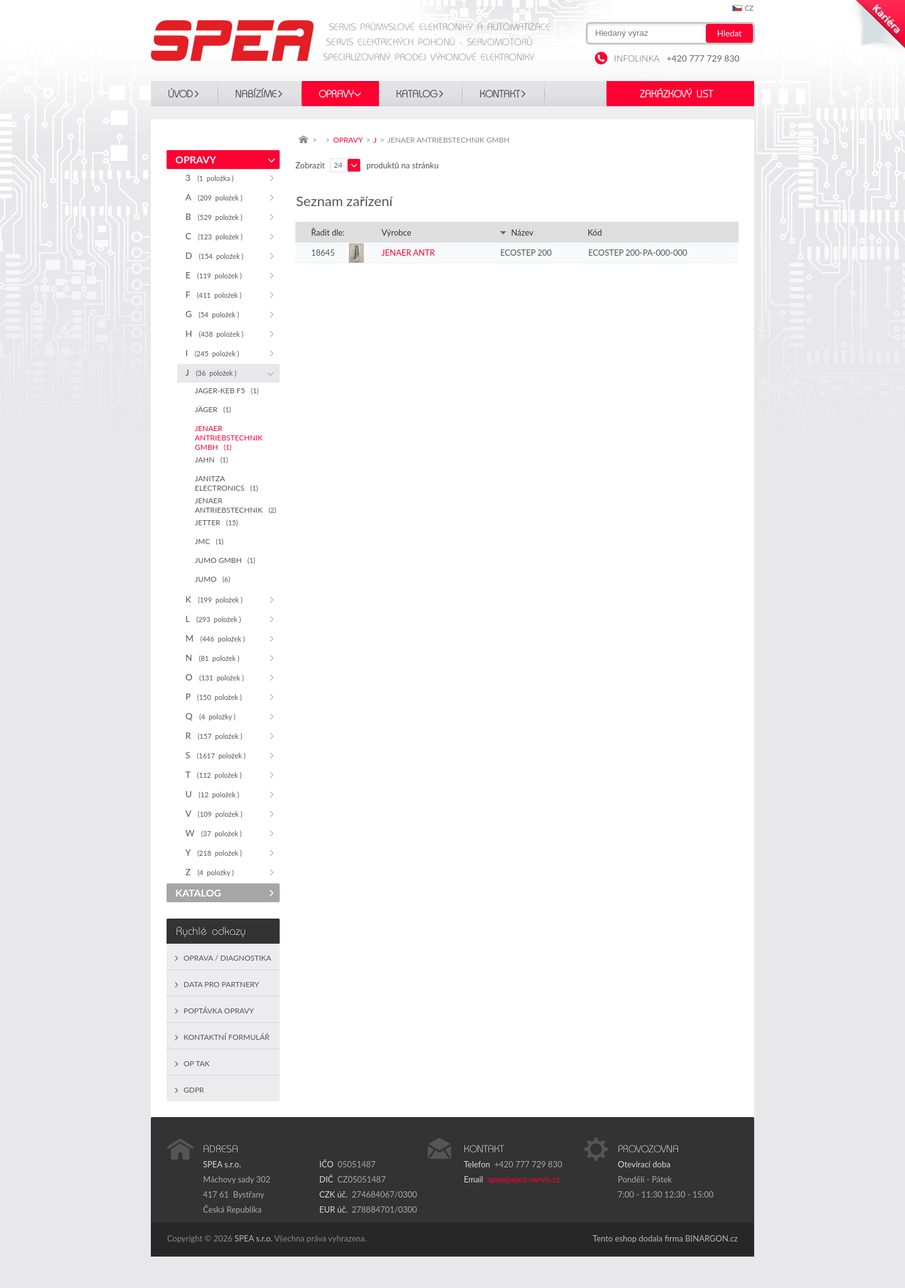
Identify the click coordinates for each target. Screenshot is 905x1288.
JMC (209, 541)
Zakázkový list (676, 94)
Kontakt (500, 94)
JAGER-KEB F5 (226, 390)
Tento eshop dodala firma (638, 1238)
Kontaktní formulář (227, 1037)
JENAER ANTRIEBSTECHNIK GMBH (229, 437)
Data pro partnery (221, 984)
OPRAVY (336, 94)
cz (749, 8)
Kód (595, 232)
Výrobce (396, 232)
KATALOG (416, 94)
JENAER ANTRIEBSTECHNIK (235, 505)
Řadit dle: (327, 232)
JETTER (216, 522)
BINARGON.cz (711, 1238)
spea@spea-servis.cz (523, 1179)
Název (517, 232)
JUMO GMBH (225, 560)
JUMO (212, 579)
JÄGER (213, 409)
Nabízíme (256, 94)
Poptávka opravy (219, 1010)
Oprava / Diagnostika (228, 958)
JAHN (211, 459)
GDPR (194, 1089)
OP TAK (197, 1063)
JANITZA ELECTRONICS (226, 483)
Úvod (180, 94)
